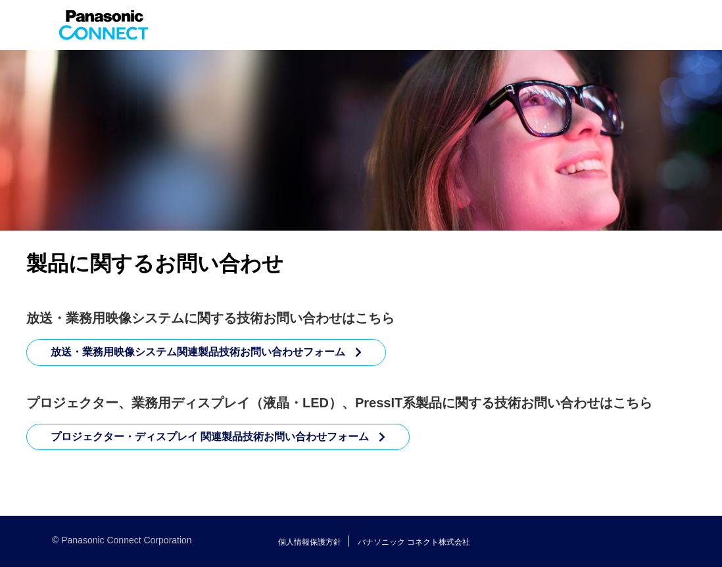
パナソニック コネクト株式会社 (414, 542)
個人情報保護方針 (309, 542)
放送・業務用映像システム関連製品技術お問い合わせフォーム (198, 351)
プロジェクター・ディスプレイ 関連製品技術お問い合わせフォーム (210, 436)
